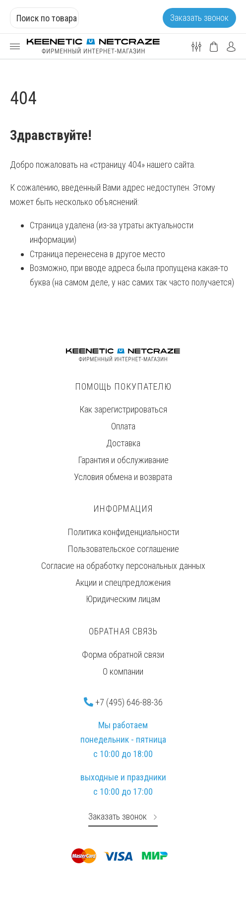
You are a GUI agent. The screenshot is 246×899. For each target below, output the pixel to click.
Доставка (123, 443)
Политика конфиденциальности (123, 532)
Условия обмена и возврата (123, 477)
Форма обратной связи (123, 654)
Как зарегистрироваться (123, 409)
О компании (123, 671)
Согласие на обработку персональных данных (123, 565)
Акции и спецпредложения (123, 582)
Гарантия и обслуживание (123, 460)
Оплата (123, 426)
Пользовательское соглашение (123, 549)
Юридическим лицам (123, 599)
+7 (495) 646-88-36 (123, 702)
